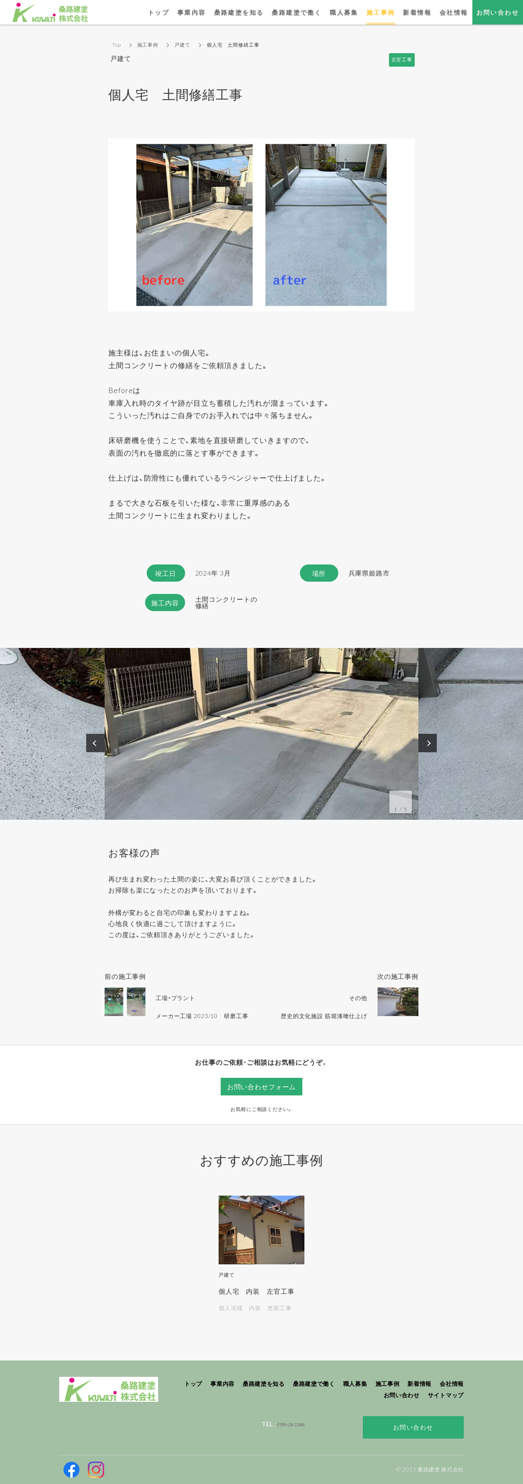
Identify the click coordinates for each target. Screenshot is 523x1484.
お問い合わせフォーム (261, 1087)
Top (116, 45)
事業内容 (191, 12)
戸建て (182, 45)
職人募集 (344, 12)
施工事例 (148, 45)
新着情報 (417, 12)
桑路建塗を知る (239, 12)
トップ (158, 12)
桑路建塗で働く (297, 12)
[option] (261, 734)
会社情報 (454, 12)
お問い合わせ (413, 1427)
